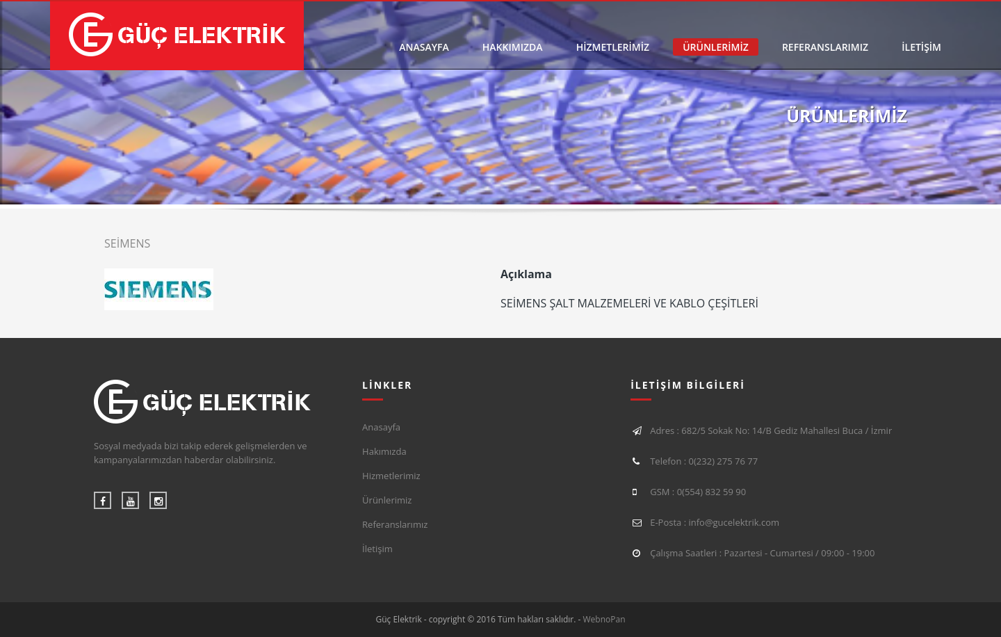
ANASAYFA (423, 47)
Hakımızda (384, 451)
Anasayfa (381, 427)
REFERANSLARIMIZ (825, 47)
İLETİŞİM (921, 47)
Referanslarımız (395, 524)
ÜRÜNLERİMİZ (716, 47)
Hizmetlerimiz (391, 475)
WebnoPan (604, 619)
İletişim (377, 548)
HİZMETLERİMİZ (612, 47)
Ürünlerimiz (387, 500)
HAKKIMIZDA (512, 47)
